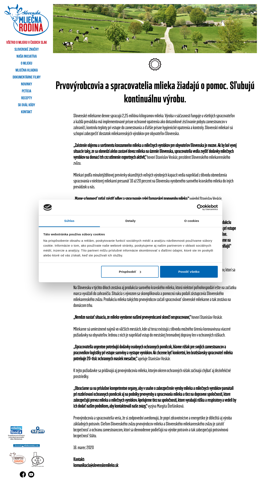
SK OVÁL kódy (26, 105)
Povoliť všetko (188, 271)
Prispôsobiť (130, 271)
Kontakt (26, 112)
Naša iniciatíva (27, 57)
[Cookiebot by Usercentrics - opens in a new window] (200, 207)
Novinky (26, 84)
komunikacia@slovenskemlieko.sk (95, 465)
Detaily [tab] (130, 221)
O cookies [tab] (191, 221)
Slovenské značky (26, 50)
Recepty (26, 98)
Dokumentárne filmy (27, 77)
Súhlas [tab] (69, 221)
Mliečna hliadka (26, 70)
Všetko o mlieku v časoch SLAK (26, 43)
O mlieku (26, 64)
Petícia (26, 91)
